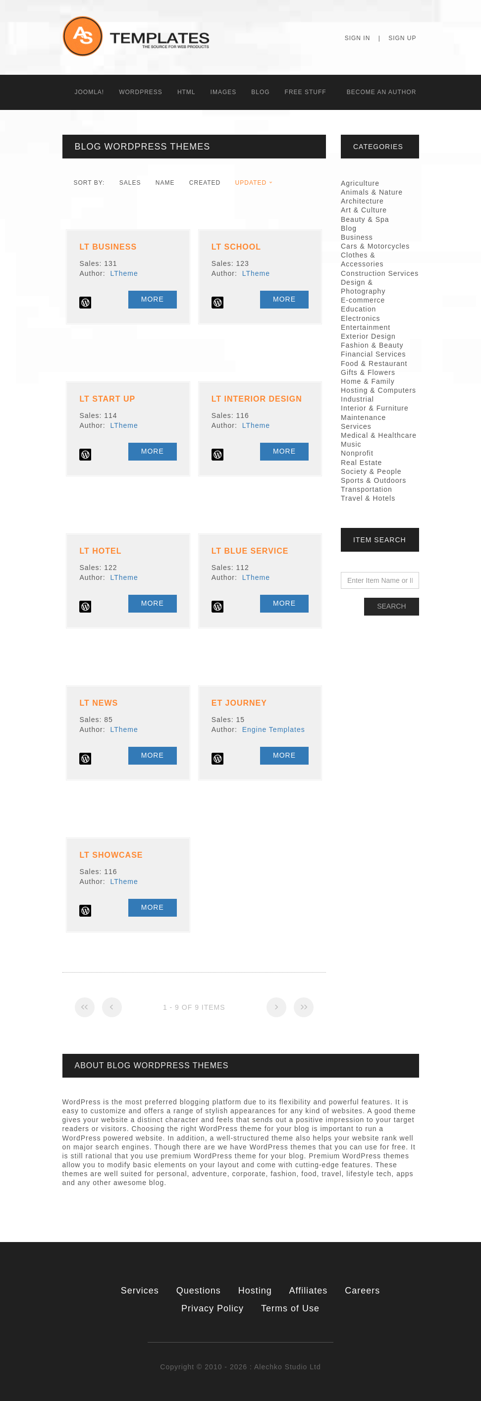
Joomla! (90, 92)
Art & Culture (364, 210)
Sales (130, 182)
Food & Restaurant (374, 363)
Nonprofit (357, 453)
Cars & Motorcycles (375, 246)
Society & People (371, 471)
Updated (251, 182)
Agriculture (360, 183)
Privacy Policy (212, 1308)
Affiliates (308, 1291)
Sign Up (402, 38)
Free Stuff (305, 92)
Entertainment (365, 327)
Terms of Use (290, 1308)
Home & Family (368, 381)
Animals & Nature (372, 192)
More (152, 299)
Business (357, 237)
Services (140, 1291)
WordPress (140, 92)
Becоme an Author (382, 92)
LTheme (124, 273)
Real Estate (361, 463)
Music (351, 444)
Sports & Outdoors (373, 480)
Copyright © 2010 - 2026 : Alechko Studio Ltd (240, 1367)
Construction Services (380, 273)
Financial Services (373, 354)
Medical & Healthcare (379, 435)
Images (224, 92)
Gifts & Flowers (368, 372)
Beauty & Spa (365, 219)
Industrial (357, 399)
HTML (186, 92)
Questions (198, 1291)
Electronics (360, 318)
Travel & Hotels (368, 498)
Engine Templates (273, 729)
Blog (260, 92)
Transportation (366, 489)
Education (358, 309)
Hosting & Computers (378, 390)
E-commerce (363, 300)
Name (165, 182)
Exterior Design (368, 336)
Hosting (255, 1291)
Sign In (358, 38)
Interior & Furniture (375, 408)
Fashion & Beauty (372, 345)
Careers (362, 1291)
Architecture (362, 201)
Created (204, 182)
